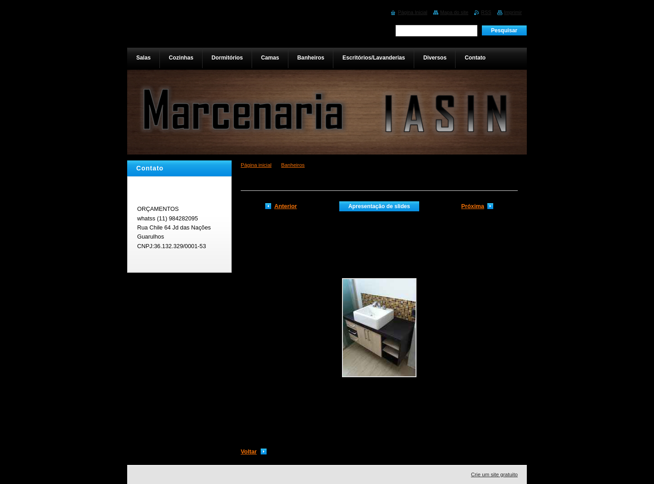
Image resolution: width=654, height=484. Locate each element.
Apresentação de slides (379, 206)
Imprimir (513, 12)
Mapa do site (454, 12)
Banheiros (293, 165)
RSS (486, 12)
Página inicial (256, 165)
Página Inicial (412, 12)
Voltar (249, 451)
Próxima (472, 206)
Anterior (285, 206)
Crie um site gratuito (494, 474)
